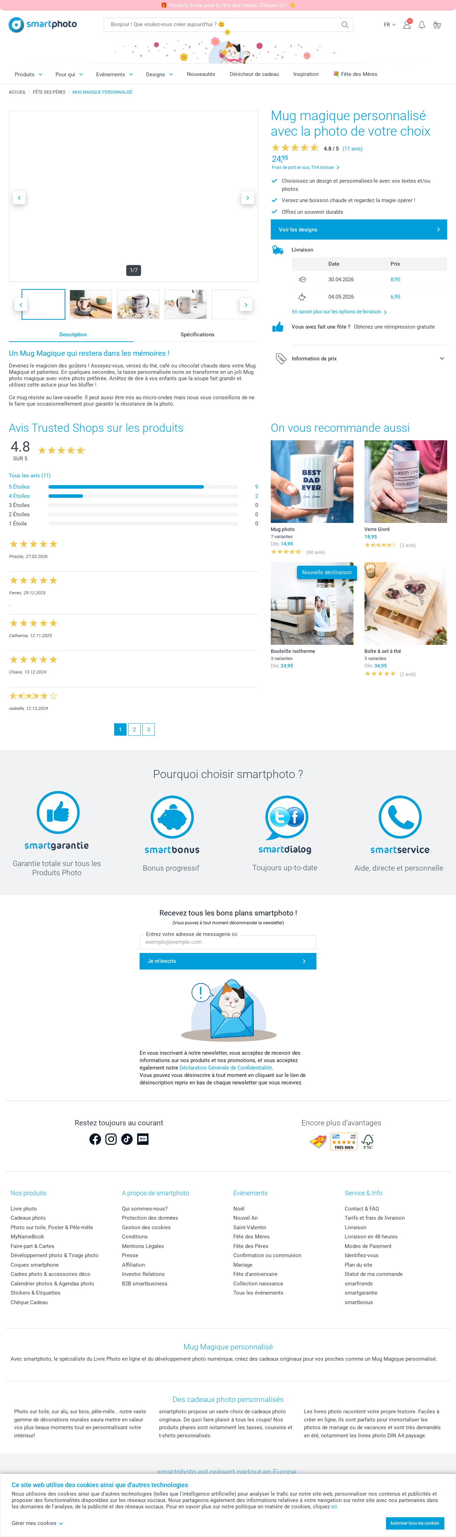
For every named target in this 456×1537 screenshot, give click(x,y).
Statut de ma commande (374, 1274)
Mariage (242, 1265)
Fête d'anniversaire (255, 1274)
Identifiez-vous (362, 1255)
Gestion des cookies (146, 1227)
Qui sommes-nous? (145, 1209)
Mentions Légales (143, 1246)
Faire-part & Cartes (32, 1246)
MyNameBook (27, 1236)
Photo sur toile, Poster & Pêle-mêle (52, 1227)
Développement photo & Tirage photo (55, 1255)
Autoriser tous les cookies (414, 1523)
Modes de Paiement (368, 1246)
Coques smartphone (35, 1265)
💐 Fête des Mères (355, 74)
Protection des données (150, 1218)
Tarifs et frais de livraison (375, 1218)
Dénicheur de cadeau (254, 74)
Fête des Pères (250, 1246)
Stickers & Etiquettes (35, 1293)
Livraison (355, 1227)
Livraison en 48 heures (371, 1236)
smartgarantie (361, 1293)
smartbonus (359, 1302)
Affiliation (133, 1265)
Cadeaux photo (28, 1218)
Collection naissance (258, 1283)
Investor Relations (143, 1274)
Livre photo (24, 1209)
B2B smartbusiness (145, 1283)
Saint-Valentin (249, 1227)
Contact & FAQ (362, 1209)
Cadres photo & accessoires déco (50, 1274)
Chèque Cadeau (29, 1302)
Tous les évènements (258, 1293)
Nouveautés (201, 74)
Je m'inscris (162, 961)
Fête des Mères (251, 1236)
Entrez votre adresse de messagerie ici (192, 934)
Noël (239, 1209)
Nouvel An (245, 1218)
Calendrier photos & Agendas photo (52, 1283)
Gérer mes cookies (38, 1523)
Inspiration (305, 74)
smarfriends (359, 1283)
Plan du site (358, 1265)
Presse (130, 1255)
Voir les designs (298, 229)
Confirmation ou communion (267, 1255)
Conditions (135, 1236)
